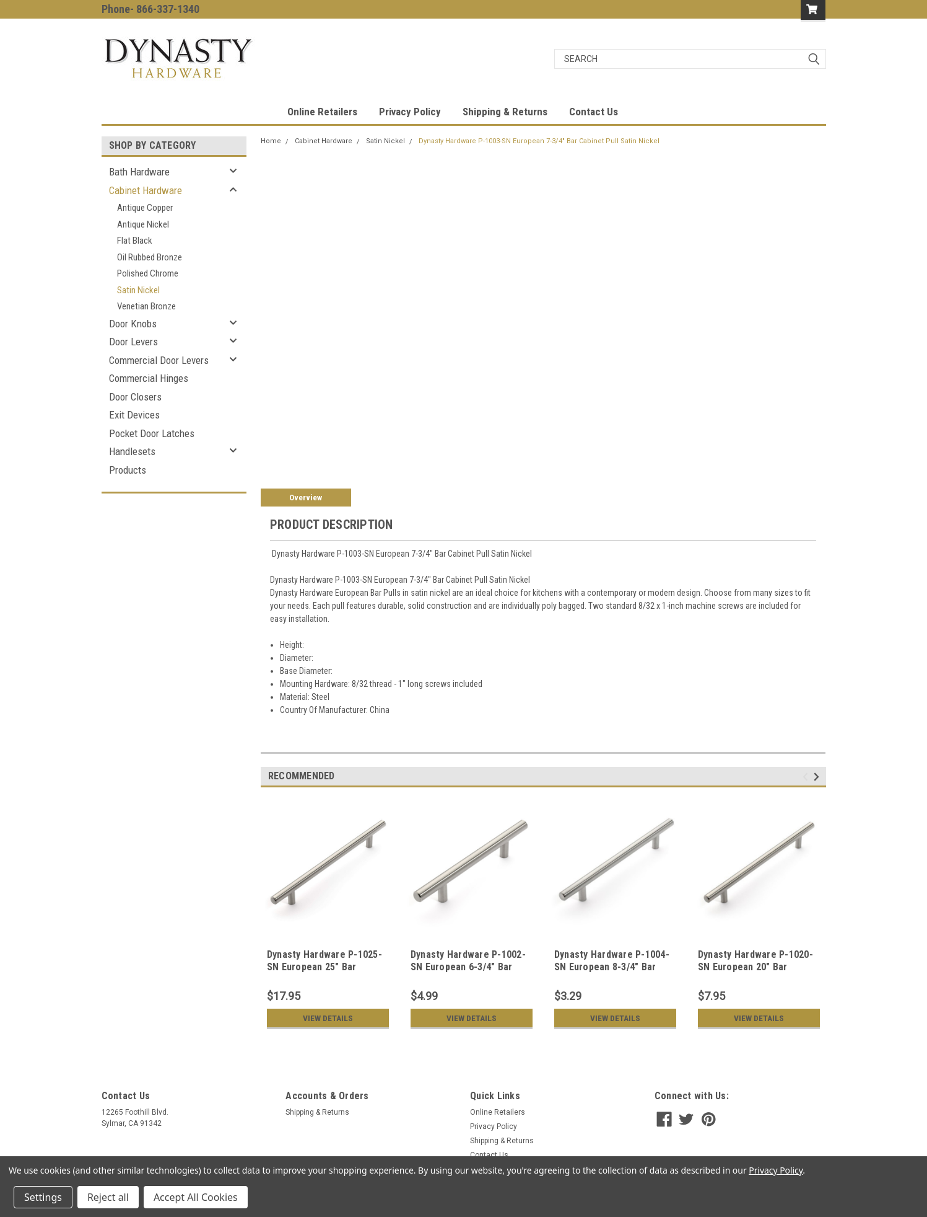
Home (271, 141)
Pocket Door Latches (151, 433)
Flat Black (134, 240)
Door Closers (135, 397)
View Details (327, 1018)
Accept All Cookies (196, 1197)
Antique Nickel (143, 224)
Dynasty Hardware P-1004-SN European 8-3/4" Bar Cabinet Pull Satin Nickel (611, 967)
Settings (43, 1197)
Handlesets (132, 451)
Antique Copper (145, 207)
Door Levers (133, 341)
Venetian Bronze (146, 306)
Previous (807, 777)
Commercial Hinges (148, 378)
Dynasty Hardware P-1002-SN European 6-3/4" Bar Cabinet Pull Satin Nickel (468, 967)
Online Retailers (322, 111)
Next (818, 777)
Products (127, 470)
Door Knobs (133, 323)
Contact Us (593, 111)
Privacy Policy (410, 111)
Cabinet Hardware (145, 190)
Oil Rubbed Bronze (149, 257)
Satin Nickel (138, 290)
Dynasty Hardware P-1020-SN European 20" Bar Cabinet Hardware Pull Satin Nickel (755, 973)
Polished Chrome (147, 273)
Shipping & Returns (505, 111)
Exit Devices (134, 415)
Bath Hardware (139, 172)
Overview (305, 497)
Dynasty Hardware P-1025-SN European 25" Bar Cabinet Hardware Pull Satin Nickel (324, 973)
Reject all (108, 1197)
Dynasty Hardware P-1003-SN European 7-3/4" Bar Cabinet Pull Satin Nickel (539, 141)
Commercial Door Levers (159, 360)
